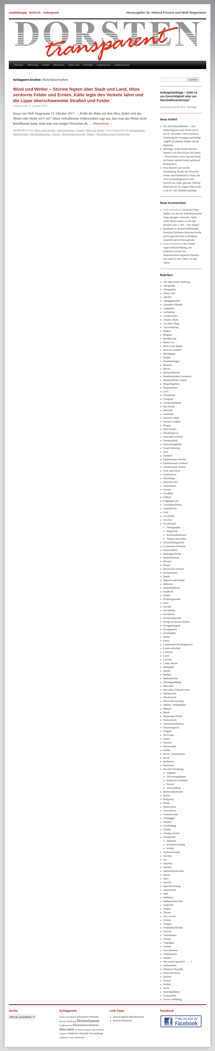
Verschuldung (173, 787)
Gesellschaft (169, 523)
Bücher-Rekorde (171, 372)
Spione (166, 874)
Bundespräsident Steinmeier (177, 376)
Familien (167, 455)
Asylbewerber (170, 315)
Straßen (167, 908)
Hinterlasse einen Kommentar (113, 134)
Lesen (166, 655)
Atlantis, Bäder (171, 319)
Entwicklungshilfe (172, 444)
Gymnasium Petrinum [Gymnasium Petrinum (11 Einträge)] (86, 1016)
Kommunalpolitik (172, 618)
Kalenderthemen (171, 587)
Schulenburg (169, 825)
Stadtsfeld (168, 905)
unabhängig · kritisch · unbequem (34, 12)
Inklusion (171, 840)
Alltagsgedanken (171, 300)
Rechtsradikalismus (176, 534)
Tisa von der (169, 916)
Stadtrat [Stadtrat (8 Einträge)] (87, 1029)
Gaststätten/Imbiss (172, 504)
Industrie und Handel (174, 580)
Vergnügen (168, 942)
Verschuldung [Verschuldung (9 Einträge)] (95, 1033)
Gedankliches (170, 508)
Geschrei (167, 519)
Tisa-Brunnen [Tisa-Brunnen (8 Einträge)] (98, 1029)
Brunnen (167, 365)
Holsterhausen (170, 572)
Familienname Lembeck (175, 463)
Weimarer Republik (173, 969)
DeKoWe (168, 410)
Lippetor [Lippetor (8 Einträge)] (63, 1033)
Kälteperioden (21, 134)
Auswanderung (171, 327)
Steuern (170, 784)
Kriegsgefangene (171, 625)
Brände (167, 357)
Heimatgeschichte (172, 553)
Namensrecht (170, 719)
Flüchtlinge (169, 478)
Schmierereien (170, 814)
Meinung (33, 65)
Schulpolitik (169, 837)
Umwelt (80, 130)
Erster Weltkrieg (171, 448)
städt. (166, 893)
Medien (167, 674)
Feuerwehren (170, 474)
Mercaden (168, 686)
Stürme (56, 134)
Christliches (169, 395)
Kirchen (167, 606)
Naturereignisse (66, 130)
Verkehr (167, 946)
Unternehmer (170, 935)
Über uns (73, 65)
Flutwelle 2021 (170, 482)
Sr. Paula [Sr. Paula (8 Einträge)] (79, 1029)
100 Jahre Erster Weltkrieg (176, 281)
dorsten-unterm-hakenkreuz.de (128, 1016)
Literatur (167, 659)
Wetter (90, 134)
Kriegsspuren (170, 629)
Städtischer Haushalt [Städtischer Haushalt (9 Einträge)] (78, 1033)
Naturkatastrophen (40, 134)
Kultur (166, 636)
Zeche (166, 988)
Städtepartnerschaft (173, 901)
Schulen (167, 821)
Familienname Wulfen (174, 467)
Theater (167, 912)
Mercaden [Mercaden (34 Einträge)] (66, 1029)
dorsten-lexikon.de (122, 1020)
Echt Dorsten (170, 429)
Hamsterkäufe (170, 550)
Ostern (166, 738)
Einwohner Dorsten (173, 436)
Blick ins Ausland (172, 349)
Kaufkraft (168, 591)
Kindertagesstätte (172, 599)
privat (166, 757)
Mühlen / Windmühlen (174, 704)
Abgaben (171, 772)
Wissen (167, 980)
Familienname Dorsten (174, 459)
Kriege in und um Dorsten (176, 621)
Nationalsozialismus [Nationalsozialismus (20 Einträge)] (85, 1025)
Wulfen (167, 984)
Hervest (167, 561)
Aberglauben (169, 289)
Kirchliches (169, 614)
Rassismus (168, 765)
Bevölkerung (169, 338)
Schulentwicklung (175, 844)
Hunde (166, 576)
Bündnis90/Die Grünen (175, 380)
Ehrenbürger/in (170, 433)
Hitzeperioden (137, 130)
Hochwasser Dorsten (173, 568)
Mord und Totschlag (173, 701)
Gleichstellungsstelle (173, 542)
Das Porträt (169, 406)
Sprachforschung (171, 886)
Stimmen (58, 65)
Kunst (166, 640)
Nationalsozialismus (173, 723)
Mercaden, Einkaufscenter (176, 689)
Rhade (166, 803)
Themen (18, 65)
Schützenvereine (171, 852)
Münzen (167, 708)
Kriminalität (169, 633)
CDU (166, 391)
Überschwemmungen (73, 134)
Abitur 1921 (169, 293)
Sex (165, 859)
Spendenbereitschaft (173, 871)
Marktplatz (168, 667)
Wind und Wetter (95, 130)
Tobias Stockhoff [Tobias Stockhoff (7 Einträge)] (67, 1017)
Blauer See (168, 342)
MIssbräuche (169, 697)
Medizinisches (170, 678)
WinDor (167, 976)
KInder (166, 595)
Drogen (167, 425)
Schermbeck (169, 810)
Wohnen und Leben (176, 538)
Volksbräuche (170, 954)
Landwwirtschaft (171, 648)
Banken (167, 331)
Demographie (173, 527)
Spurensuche (169, 889)
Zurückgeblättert (171, 991)
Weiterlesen (103, 123)
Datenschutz (122, 65)
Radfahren (168, 761)
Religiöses (168, 799)
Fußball (167, 497)
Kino (165, 602)
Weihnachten (169, 965)
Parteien (167, 742)
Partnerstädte (170, 746)
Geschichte (168, 516)
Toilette (167, 920)
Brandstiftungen (171, 361)
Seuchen (167, 855)
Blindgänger (169, 353)
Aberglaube (169, 285)
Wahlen (167, 957)
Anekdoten (168, 308)
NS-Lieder (168, 735)
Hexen (166, 565)
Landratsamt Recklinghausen (178, 644)
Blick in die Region (45, 130)
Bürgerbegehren (171, 383)
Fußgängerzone (171, 500)
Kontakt (88, 65)
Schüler (167, 829)
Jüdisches (168, 584)
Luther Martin (170, 663)
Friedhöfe (168, 493)
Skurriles (167, 863)
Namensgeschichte (172, 716)
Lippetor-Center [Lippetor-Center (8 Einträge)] (66, 1037)
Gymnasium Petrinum (174, 546)
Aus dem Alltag (171, 323)
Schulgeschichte (171, 833)
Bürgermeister (170, 387)
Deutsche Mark (171, 417)
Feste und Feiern (171, 470)
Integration (172, 531)
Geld (165, 512)
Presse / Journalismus (174, 753)
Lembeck (168, 652)
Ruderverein (169, 806)
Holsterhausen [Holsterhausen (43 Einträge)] (88, 1020)
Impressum (103, 65)
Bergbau (167, 334)
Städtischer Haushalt (176, 780)
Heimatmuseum (171, 557)
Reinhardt (168, 228)
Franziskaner (169, 485)
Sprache (167, 882)
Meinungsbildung (172, 682)
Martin (166, 670)
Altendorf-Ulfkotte (172, 304)
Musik (166, 712)
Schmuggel (169, 818)
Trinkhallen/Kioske (173, 927)
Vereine (167, 939)
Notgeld (167, 731)
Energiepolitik (170, 440)
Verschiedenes (170, 950)
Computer (168, 399)
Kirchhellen (169, 610)
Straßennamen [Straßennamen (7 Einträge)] (65, 1025)
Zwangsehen (169, 995)
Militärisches (170, 693)
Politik (166, 750)
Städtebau (168, 897)
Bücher (167, 368)
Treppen (167, 923)
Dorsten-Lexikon (172, 421)
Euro (165, 451)
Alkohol (167, 297)
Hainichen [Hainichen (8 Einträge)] (80, 1037)
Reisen (166, 795)
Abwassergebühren (176, 776)
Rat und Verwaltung (173, 769)
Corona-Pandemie (172, 402)
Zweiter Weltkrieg (172, 999)
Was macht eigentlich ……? (177, 961)
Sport (166, 878)
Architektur (169, 312)
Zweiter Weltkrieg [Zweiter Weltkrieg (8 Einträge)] (67, 1021)
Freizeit (167, 489)
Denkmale (168, 414)
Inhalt (45, 65)
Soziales (167, 867)
